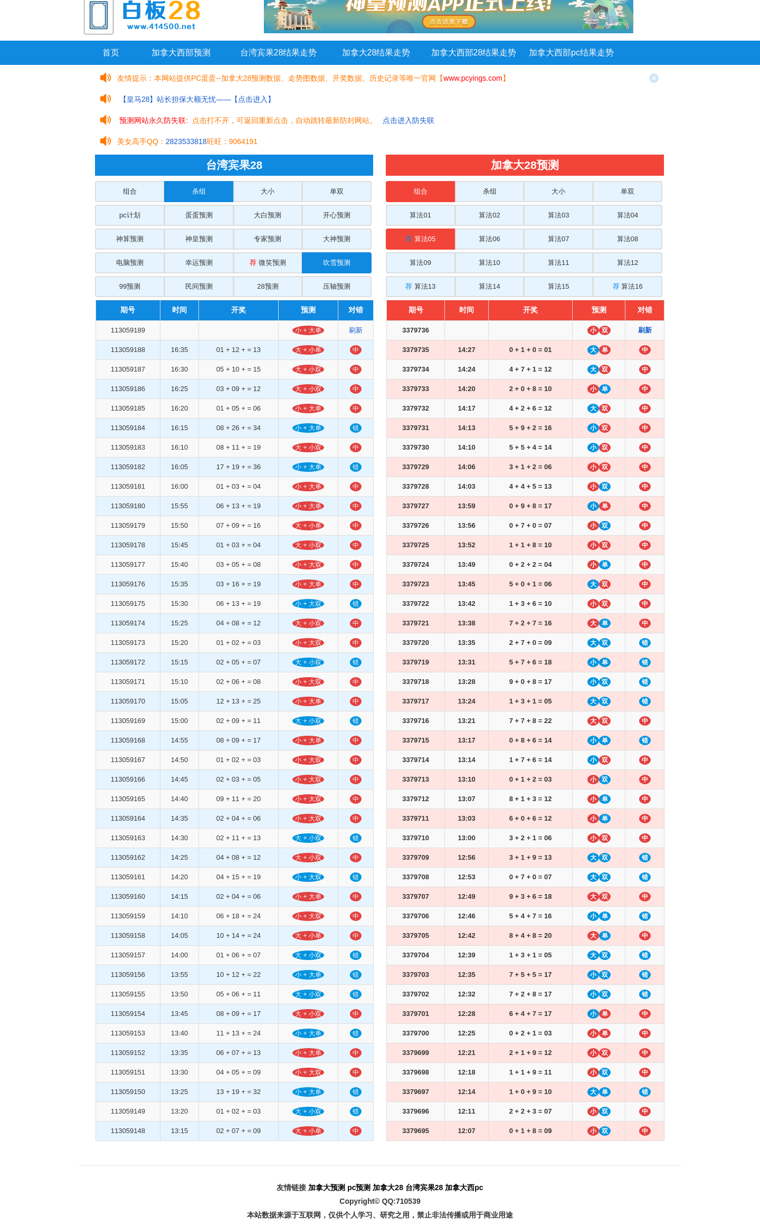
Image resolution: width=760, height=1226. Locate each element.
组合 (130, 191)
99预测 (129, 286)
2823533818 (186, 141)
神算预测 (130, 239)
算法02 (489, 215)
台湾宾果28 (424, 1187)
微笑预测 (268, 263)
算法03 (558, 215)
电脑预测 (130, 263)
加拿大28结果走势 (376, 52)
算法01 (420, 215)
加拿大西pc (464, 1187)
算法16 (628, 286)
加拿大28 (388, 1187)
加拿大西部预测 (181, 52)
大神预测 (336, 239)
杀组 (199, 191)
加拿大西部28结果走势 (474, 52)
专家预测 (267, 239)
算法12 (627, 263)
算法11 (558, 263)
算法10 (489, 263)
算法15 (558, 286)
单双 (337, 191)
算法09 (420, 263)
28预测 (267, 286)
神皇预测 (199, 239)
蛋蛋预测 (199, 215)
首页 (110, 52)
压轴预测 (336, 286)
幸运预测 (199, 263)
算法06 (489, 239)
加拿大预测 (326, 1187)
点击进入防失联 (408, 120)
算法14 (489, 286)
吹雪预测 (336, 263)
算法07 (558, 239)
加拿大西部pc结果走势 (571, 52)
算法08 (627, 239)
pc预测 (358, 1187)
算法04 (627, 215)
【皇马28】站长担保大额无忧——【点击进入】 (197, 99)
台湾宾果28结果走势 (278, 52)
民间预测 (199, 286)
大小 (267, 191)
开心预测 (336, 215)
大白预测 (267, 215)
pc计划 (129, 215)
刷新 (356, 330)
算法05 (420, 239)
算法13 (420, 286)
